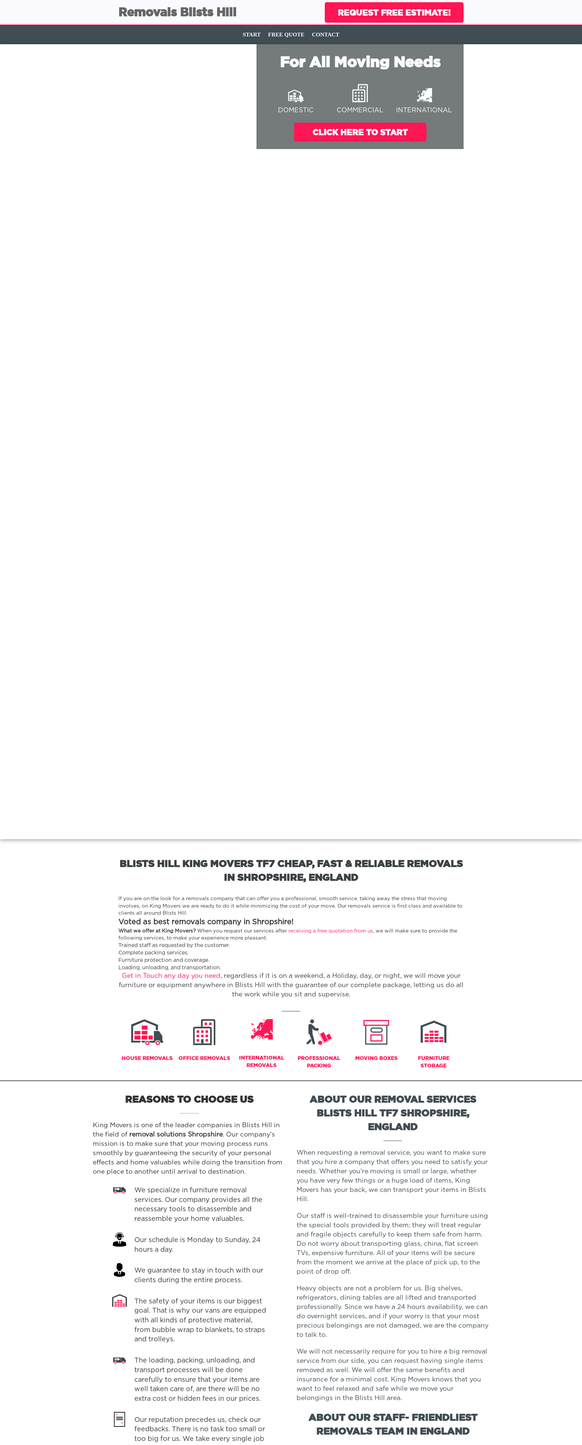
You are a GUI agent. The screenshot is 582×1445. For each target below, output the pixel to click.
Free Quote (286, 35)
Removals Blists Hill (177, 12)
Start (252, 35)
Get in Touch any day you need (171, 976)
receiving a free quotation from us (330, 931)
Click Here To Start (360, 132)
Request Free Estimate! (394, 12)
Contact (325, 35)
